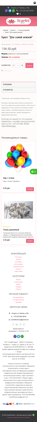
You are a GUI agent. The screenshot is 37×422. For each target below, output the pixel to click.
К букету (18, 289)
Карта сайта (18, 271)
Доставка (18, 262)
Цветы (18, 284)
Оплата (18, 259)
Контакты (18, 257)
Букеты (13, 30)
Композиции (18, 282)
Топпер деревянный (11, 230)
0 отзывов (16, 44)
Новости (18, 269)
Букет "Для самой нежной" (14, 32)
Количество (6, 65)
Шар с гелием (8, 178)
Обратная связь (18, 266)
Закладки (18, 302)
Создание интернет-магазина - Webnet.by (18, 417)
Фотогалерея (18, 264)
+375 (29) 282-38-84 (26, 11)
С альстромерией (24, 30)
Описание (7, 84)
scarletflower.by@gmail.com (20, 319)
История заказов (18, 299)
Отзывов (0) (8, 90)
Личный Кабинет (18, 297)
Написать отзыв (27, 44)
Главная (5, 30)
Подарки (18, 286)
